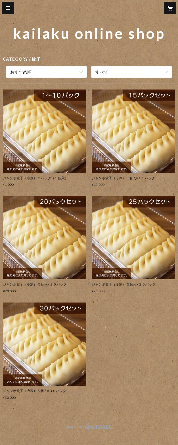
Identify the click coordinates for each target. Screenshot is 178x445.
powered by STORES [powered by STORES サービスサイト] (89, 430)
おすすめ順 (21, 71)
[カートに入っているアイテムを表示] (170, 8)
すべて (101, 71)
